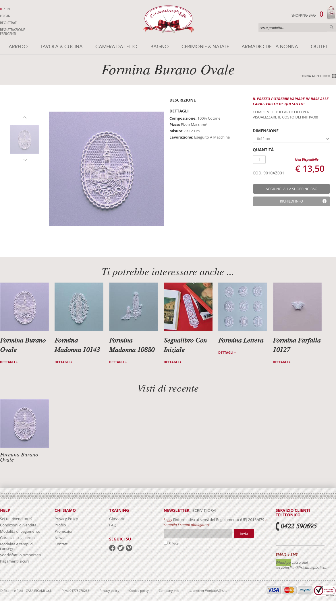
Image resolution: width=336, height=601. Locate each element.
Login (5, 16)
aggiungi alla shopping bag (291, 188)
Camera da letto (116, 46)
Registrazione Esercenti (12, 32)
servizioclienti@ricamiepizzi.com (302, 567)
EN (8, 9)
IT (1, 9)
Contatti (61, 543)
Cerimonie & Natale (205, 46)
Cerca (331, 27)
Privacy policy (109, 590)
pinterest (129, 548)
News (59, 537)
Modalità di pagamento (20, 531)
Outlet (319, 46)
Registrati (9, 23)
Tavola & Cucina (61, 46)
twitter (120, 548)
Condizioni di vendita (18, 525)
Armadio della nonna (270, 46)
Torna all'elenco (315, 76)
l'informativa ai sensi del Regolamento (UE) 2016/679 (218, 519)
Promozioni (64, 531)
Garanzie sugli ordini (18, 537)
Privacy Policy (66, 518)
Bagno (159, 46)
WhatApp (283, 562)
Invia (244, 533)
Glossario (117, 518)
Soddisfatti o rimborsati (20, 554)
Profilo (60, 525)
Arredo (18, 46)
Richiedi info (291, 201)
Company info (169, 590)
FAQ (112, 525)
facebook (112, 548)
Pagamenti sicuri (14, 561)
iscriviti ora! (203, 510)
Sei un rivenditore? (16, 518)
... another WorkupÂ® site (208, 590)
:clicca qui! (299, 562)
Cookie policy (138, 590)
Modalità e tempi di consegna (17, 546)
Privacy (174, 543)
